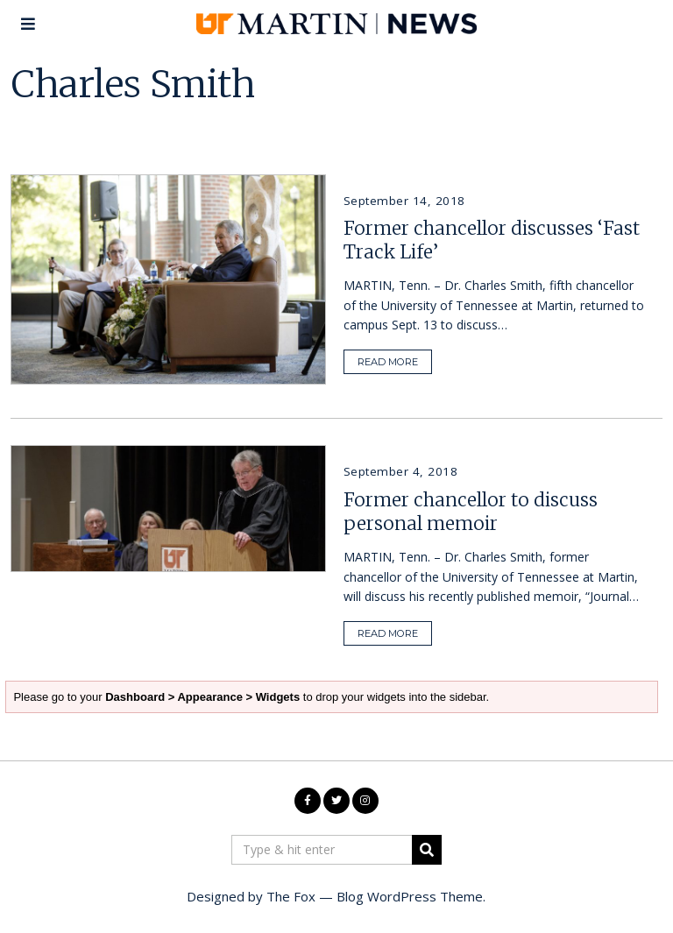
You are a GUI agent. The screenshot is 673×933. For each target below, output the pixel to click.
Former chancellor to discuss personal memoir (471, 511)
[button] (427, 850)
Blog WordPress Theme (409, 896)
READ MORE (388, 362)
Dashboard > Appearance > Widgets (193, 679)
